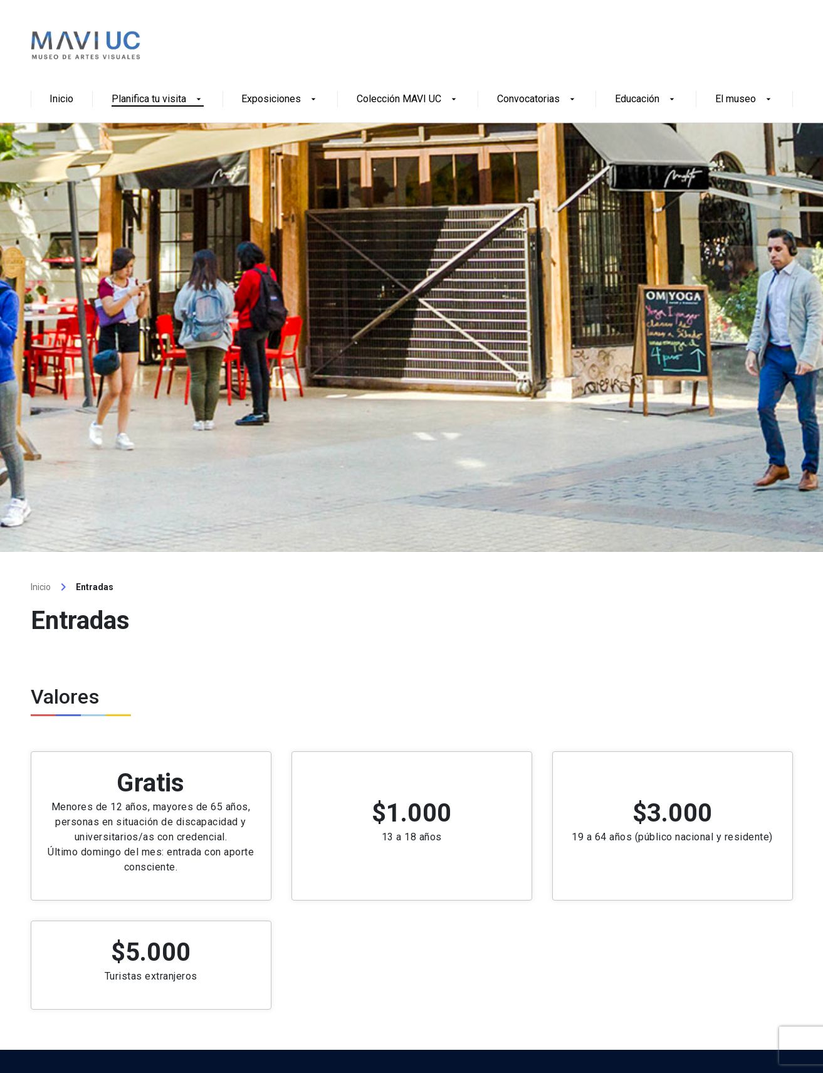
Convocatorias (537, 99)
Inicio (61, 99)
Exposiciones (279, 99)
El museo (744, 99)
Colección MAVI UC (408, 99)
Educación (646, 99)
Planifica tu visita (158, 99)
